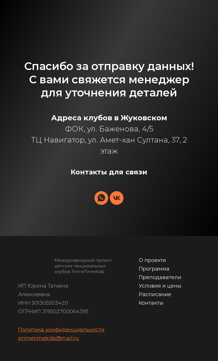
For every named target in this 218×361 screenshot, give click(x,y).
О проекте (152, 260)
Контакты (151, 303)
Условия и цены (160, 286)
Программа (154, 269)
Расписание (155, 294)
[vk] (116, 198)
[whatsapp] (101, 198)
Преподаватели (160, 277)
